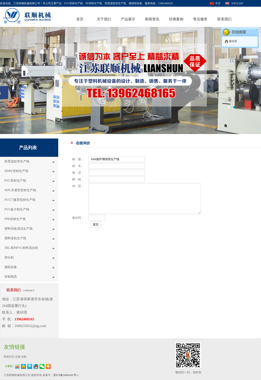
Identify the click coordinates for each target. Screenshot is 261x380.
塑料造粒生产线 (15, 238)
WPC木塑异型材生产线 (20, 190)
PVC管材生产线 (15, 180)
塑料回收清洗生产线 (18, 228)
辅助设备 (10, 267)
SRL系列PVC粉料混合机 (21, 248)
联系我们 (224, 19)
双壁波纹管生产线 (16, 161)
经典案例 (176, 19)
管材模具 (10, 276)
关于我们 (104, 19)
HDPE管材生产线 (16, 171)
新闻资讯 (152, 19)
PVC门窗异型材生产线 (19, 200)
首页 (79, 19)
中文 (218, 3)
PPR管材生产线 (15, 219)
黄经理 (233, 41)
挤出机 (9, 257)
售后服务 (200, 19)
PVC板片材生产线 (16, 209)
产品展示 (128, 19)
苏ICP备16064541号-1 (66, 375)
